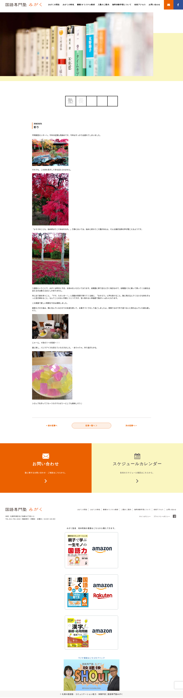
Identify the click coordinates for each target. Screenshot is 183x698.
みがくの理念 (54, 5)
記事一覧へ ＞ (91, 425)
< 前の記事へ (51, 425)
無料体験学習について (121, 5)
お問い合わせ (154, 5)
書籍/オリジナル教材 (86, 5)
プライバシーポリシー (162, 517)
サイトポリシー (145, 517)
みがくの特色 (68, 5)
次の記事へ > (131, 425)
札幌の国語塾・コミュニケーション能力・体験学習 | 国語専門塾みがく (92, 694)
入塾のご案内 (103, 5)
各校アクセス (140, 5)
